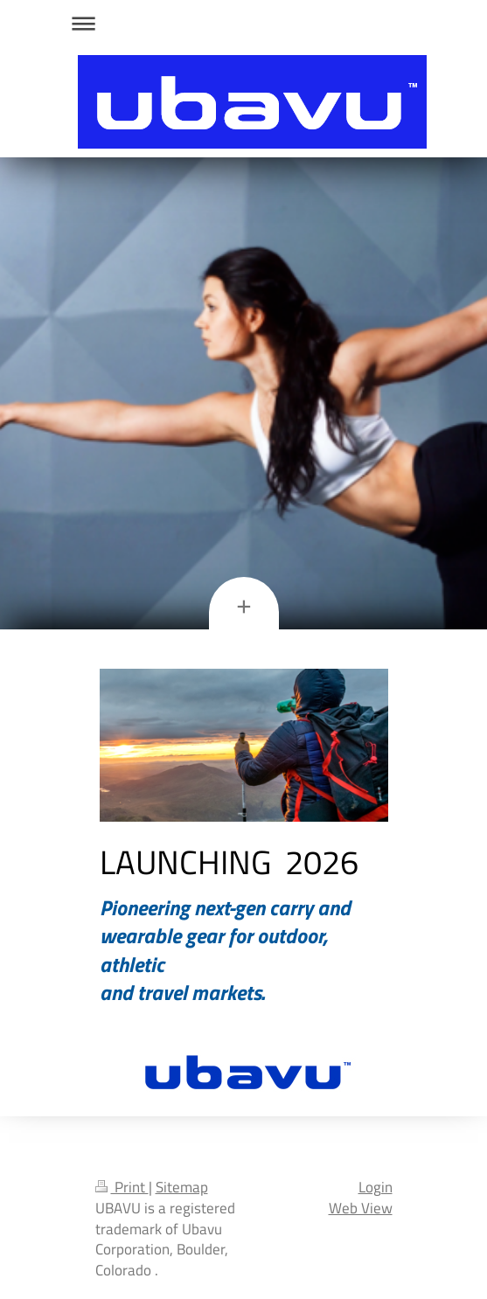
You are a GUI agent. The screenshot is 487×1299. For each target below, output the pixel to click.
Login (375, 1187)
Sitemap (182, 1187)
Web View (361, 1208)
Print (122, 1187)
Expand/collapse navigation (244, 23)
